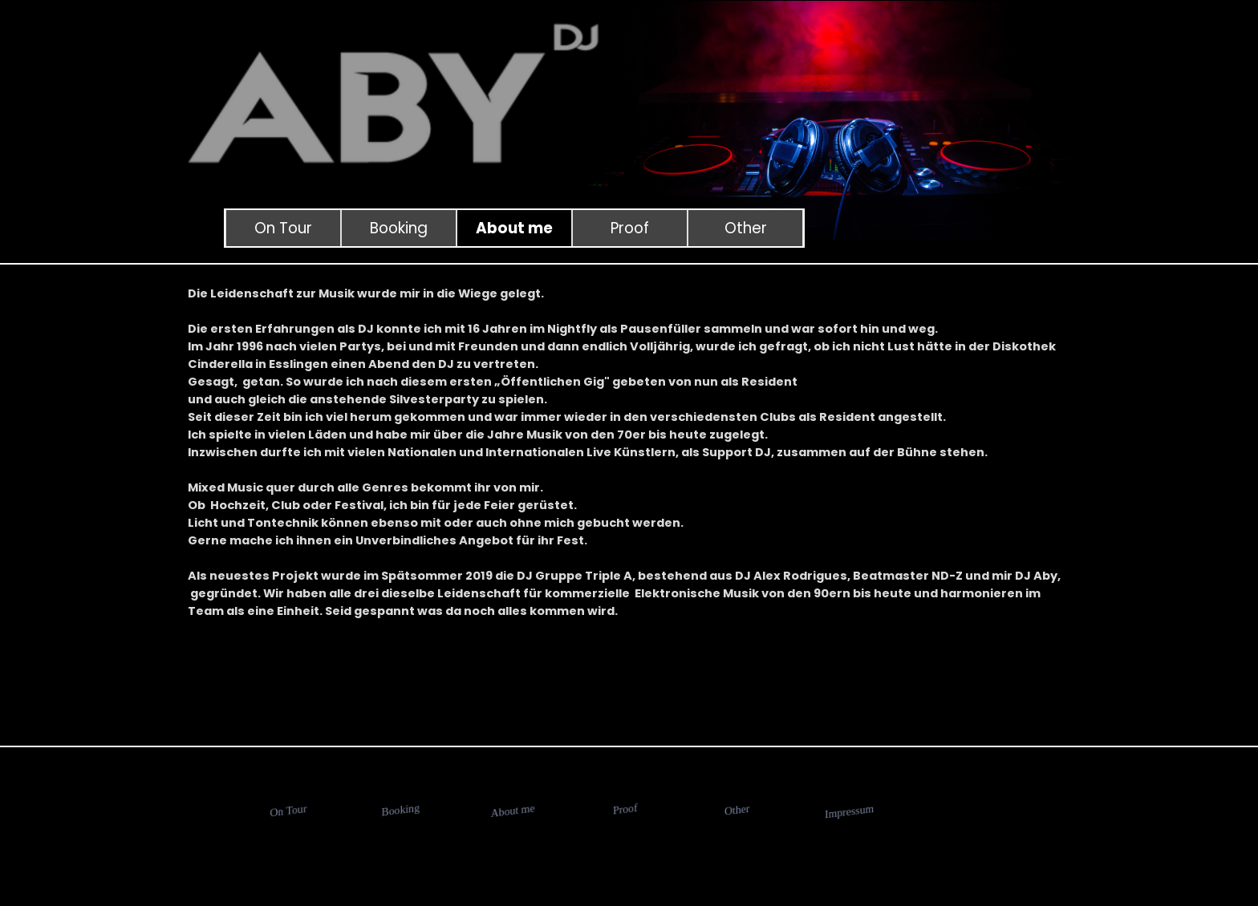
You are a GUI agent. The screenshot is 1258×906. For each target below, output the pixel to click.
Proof (630, 228)
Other (745, 228)
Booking (399, 228)
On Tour (283, 228)
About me (514, 228)
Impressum (849, 811)
